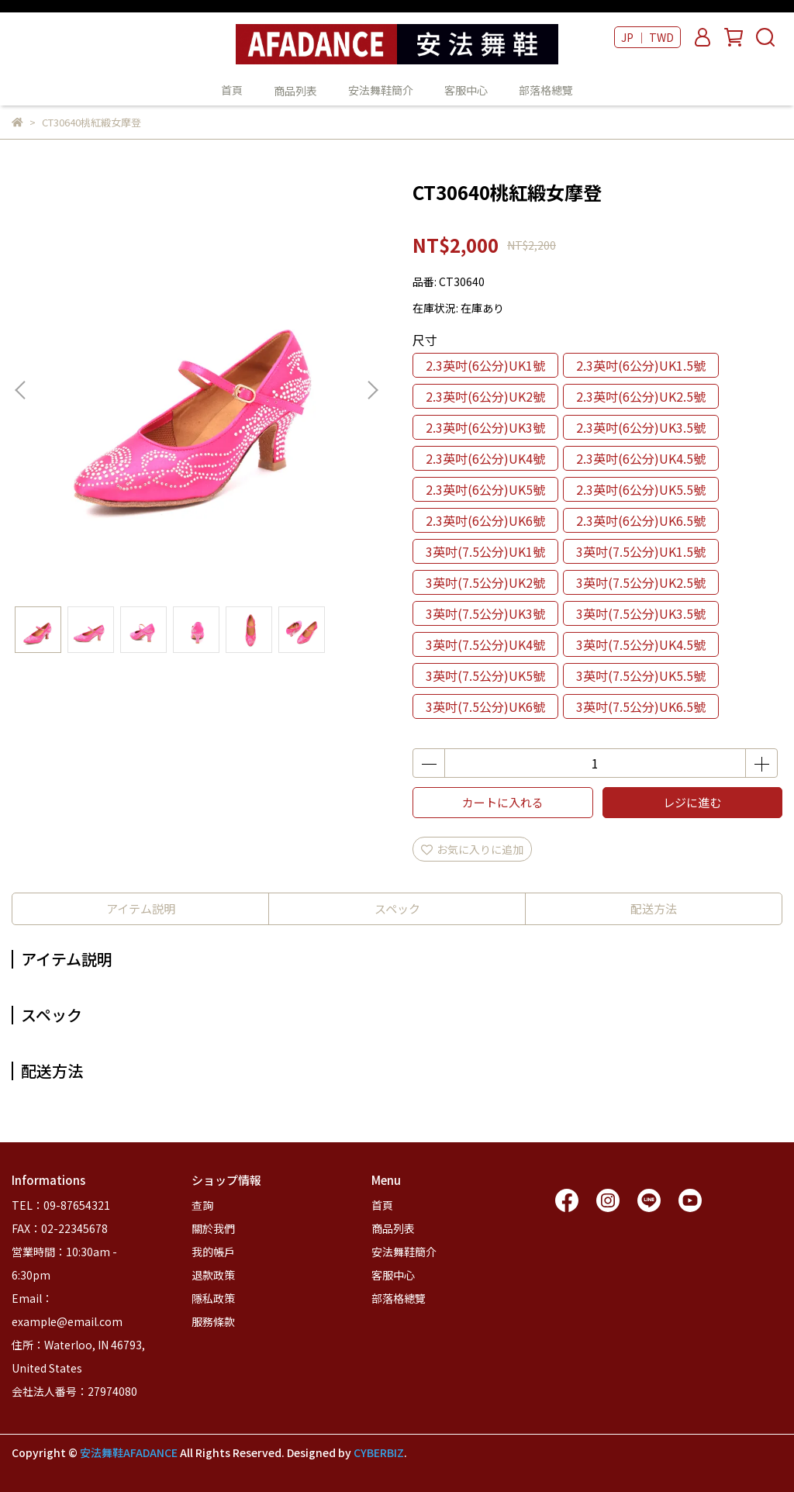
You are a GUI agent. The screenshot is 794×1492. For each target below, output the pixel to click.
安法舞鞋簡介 (380, 90)
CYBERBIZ (379, 1452)
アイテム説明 (140, 908)
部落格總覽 (546, 90)
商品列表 (393, 1228)
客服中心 (466, 90)
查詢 (202, 1205)
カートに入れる (503, 802)
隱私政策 (213, 1298)
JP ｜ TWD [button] (647, 37)
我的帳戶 (213, 1251)
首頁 (232, 90)
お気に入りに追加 (472, 849)
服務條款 (213, 1321)
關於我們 (213, 1228)
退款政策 (213, 1275)
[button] (372, 390)
